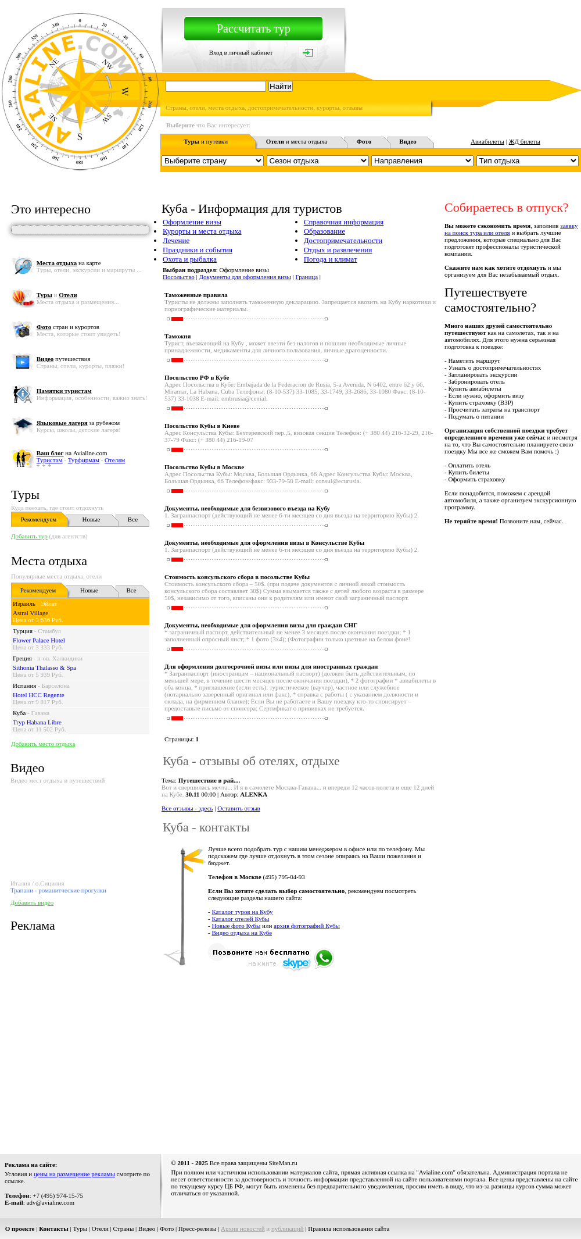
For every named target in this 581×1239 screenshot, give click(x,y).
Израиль (24, 603)
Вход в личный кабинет (241, 52)
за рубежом (78, 422)
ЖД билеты (524, 141)
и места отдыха (297, 141)
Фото (167, 1228)
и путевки (206, 141)
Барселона (56, 685)
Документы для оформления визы (244, 276)
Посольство (179, 276)
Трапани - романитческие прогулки (58, 890)
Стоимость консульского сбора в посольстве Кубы (237, 576)
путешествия (64, 358)
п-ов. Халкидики (60, 658)
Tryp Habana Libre (37, 722)
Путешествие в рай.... (209, 780)
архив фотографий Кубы (307, 925)
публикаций (287, 1228)
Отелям (115, 459)
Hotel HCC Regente (38, 694)
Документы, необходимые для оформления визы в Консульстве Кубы (264, 542)
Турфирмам (83, 459)
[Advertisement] (342, 1056)
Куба (19, 712)
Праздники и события (197, 249)
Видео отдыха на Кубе (241, 932)
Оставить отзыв (238, 808)
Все (133, 519)
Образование (324, 231)
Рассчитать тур (253, 28)
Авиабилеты (487, 141)
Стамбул (49, 630)
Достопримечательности (343, 240)
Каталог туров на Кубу (241, 911)
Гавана (40, 712)
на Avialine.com (72, 452)
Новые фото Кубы (235, 925)
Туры (25, 494)
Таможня (177, 336)
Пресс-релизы (197, 1228)
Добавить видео (31, 902)
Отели (100, 1228)
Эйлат (49, 603)
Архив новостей (243, 1228)
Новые (92, 519)
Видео (146, 1228)
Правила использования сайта (348, 1228)
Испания (24, 685)
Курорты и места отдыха (202, 231)
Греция (22, 658)
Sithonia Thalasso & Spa (44, 667)
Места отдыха (49, 561)
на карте (69, 262)
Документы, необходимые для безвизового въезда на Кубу (247, 508)
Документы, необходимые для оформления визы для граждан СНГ (260, 625)
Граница (307, 276)
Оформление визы (192, 221)
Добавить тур (29, 536)
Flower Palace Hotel (39, 640)
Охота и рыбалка (190, 259)
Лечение (176, 240)
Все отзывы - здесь (187, 808)
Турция (23, 630)
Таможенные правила (196, 294)
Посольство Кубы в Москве (204, 466)
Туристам (50, 459)
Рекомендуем (38, 519)
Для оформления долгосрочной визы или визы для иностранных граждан (271, 666)
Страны (123, 1228)
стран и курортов (68, 326)
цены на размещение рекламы (74, 1173)
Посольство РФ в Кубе (196, 377)
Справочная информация (344, 221)
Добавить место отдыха (43, 743)
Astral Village (30, 612)
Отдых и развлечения (338, 249)
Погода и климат (330, 259)
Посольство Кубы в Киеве (201, 425)
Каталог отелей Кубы (240, 918)
